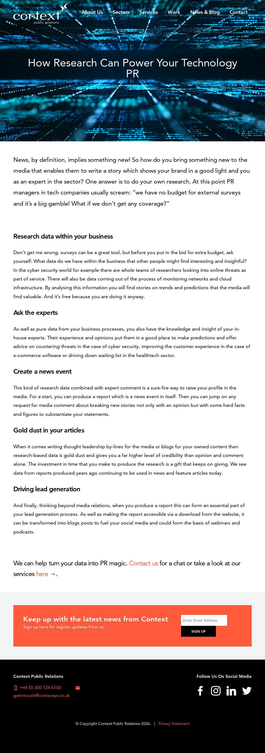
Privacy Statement (173, 723)
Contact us (143, 563)
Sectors (121, 12)
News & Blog (205, 12)
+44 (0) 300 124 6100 (37, 687)
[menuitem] (92, 12)
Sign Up (198, 631)
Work (174, 12)
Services (148, 12)
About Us (92, 12)
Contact (239, 12)
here (42, 574)
